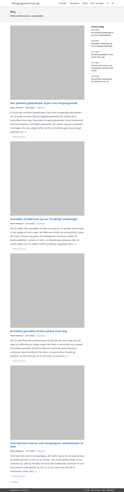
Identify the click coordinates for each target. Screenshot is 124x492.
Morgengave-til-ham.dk (25, 3)
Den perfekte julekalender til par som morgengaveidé (102, 33)
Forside (62, 3)
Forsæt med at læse (18, 137)
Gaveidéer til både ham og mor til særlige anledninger (102, 44)
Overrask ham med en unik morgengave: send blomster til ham (102, 68)
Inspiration (41, 108)
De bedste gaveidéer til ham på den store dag (102, 55)
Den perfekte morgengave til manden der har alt (101, 80)
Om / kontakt (97, 3)
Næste (15, 482)
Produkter (75, 3)
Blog (85, 3)
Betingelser (111, 490)
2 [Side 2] (12, 482)
